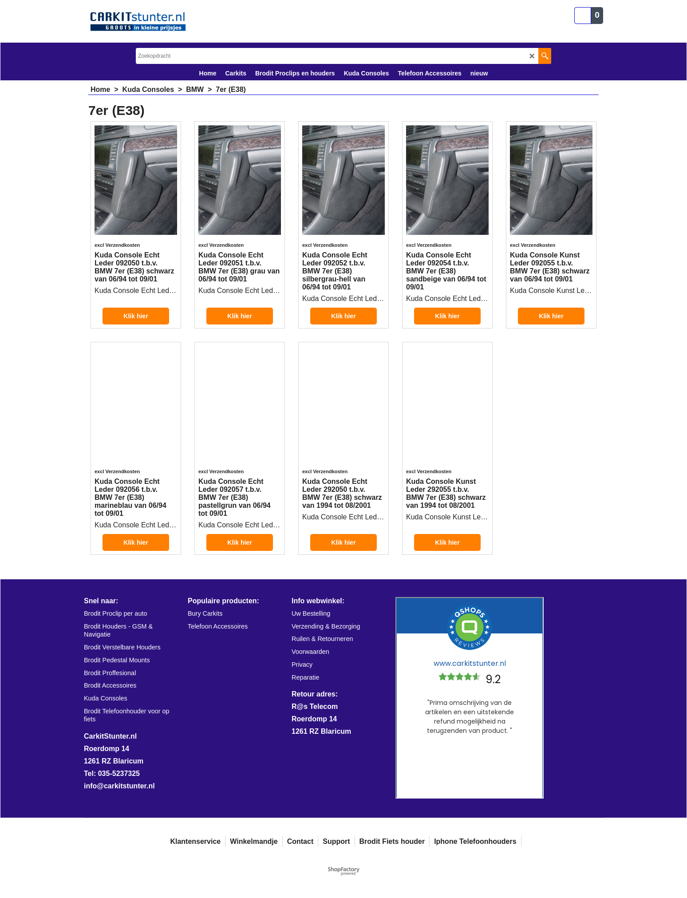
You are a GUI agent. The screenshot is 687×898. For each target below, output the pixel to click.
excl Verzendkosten (117, 245)
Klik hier (135, 316)
